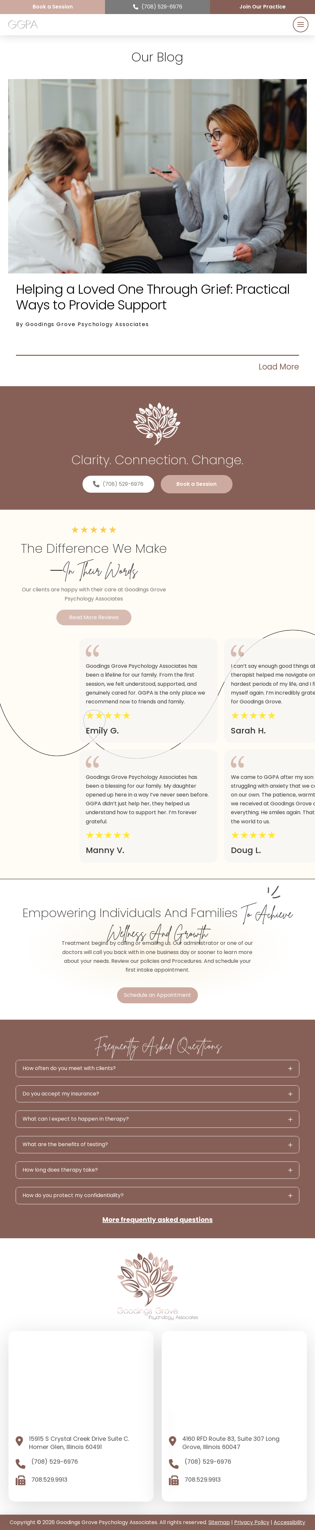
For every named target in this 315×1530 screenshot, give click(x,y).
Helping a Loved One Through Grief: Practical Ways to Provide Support (153, 297)
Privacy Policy (251, 1522)
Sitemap (219, 1522)
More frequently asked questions (157, 1219)
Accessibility (289, 1522)
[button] (300, 24)
